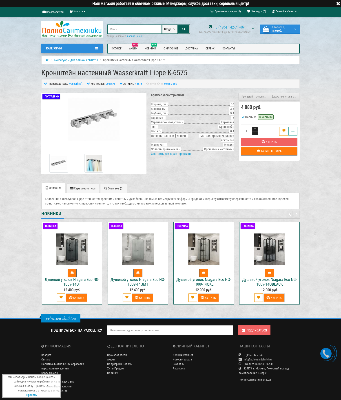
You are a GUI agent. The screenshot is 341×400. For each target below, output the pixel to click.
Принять (31, 395)
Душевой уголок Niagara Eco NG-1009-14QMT (138, 282)
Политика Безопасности (56, 386)
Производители (53, 12)
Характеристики (82, 188)
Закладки (178, 364)
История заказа (182, 359)
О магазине (171, 48)
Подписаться (254, 330)
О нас (44, 377)
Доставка (192, 48)
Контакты (228, 48)
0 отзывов (170, 83)
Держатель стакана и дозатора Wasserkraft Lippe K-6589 (286, 96)
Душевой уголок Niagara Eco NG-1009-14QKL (203, 282)
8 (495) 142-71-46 (229, 27)
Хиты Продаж (115, 368)
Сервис (210, 48)
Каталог (116, 48)
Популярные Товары (119, 364)
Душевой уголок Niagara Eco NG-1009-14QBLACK (269, 282)
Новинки (151, 48)
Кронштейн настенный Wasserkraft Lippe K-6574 (255, 96)
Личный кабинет (183, 355)
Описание (53, 188)
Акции (133, 48)
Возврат (46, 355)
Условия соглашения (54, 391)
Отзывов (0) (113, 188)
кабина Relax (134, 36)
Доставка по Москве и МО (57, 382)
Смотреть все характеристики (171, 154)
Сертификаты (49, 373)
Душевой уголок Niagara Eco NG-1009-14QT (72, 282)
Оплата (45, 359)
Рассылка (179, 368)
